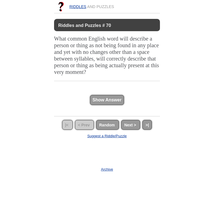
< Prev (84, 124)
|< (67, 124)
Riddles (77, 6)
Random (107, 124)
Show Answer (107, 100)
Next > (130, 124)
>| (147, 124)
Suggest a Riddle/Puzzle (107, 136)
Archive (107, 169)
